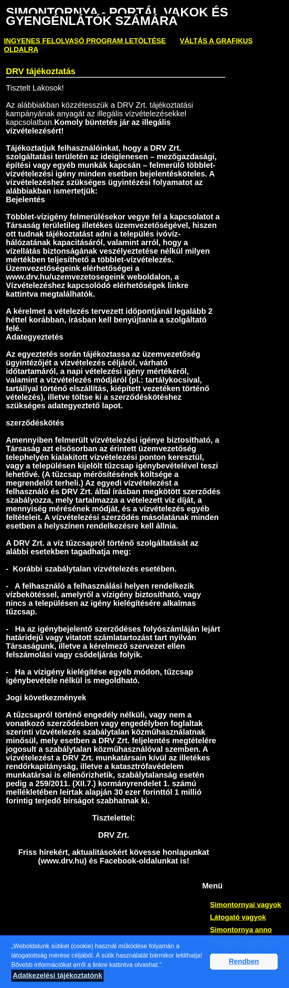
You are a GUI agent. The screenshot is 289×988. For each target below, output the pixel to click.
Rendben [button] (244, 961)
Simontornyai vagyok (245, 905)
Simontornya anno (241, 930)
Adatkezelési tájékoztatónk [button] (57, 975)
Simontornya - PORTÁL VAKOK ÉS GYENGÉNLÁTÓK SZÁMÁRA (117, 16)
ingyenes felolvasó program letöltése (85, 41)
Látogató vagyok (238, 917)
